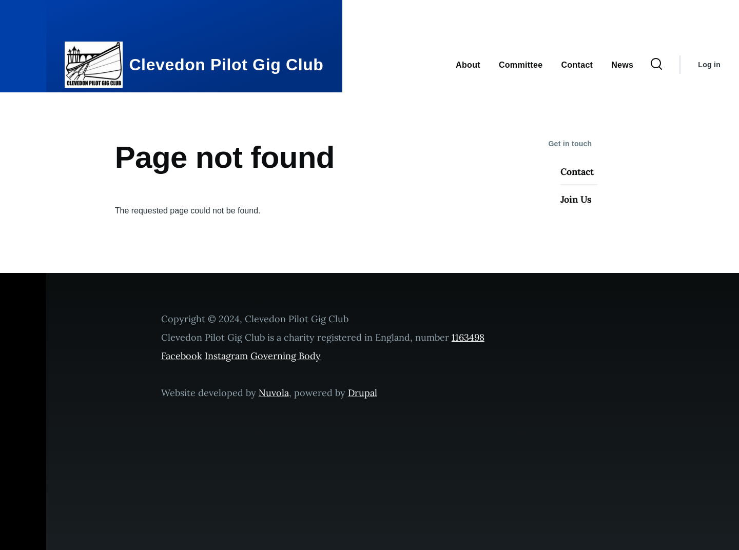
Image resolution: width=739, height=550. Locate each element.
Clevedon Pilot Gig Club (226, 64)
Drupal (362, 393)
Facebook (181, 356)
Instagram (226, 356)
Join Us (576, 199)
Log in (709, 65)
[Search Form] (656, 64)
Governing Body (285, 356)
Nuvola (274, 393)
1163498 (468, 337)
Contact (577, 172)
